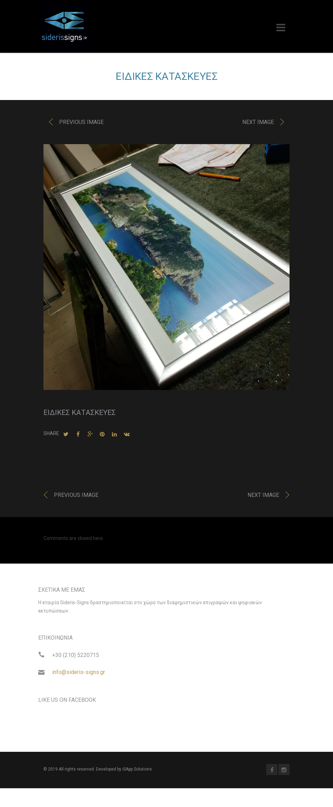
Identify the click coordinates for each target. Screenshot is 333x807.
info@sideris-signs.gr (78, 674)
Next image (258, 124)
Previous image (81, 124)
